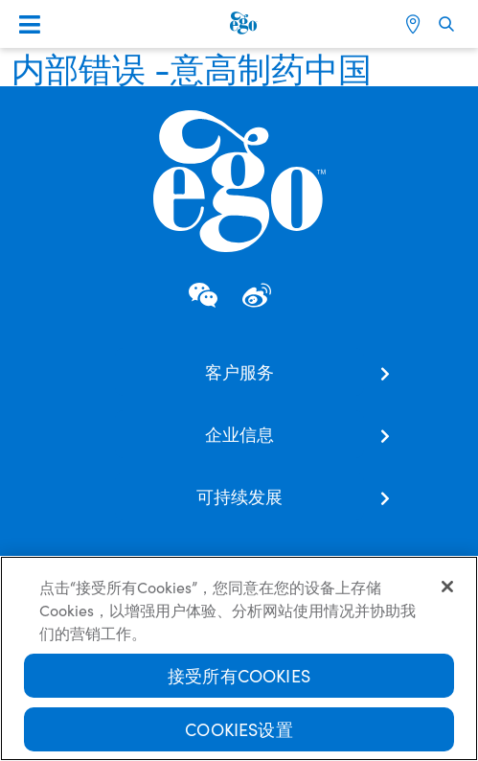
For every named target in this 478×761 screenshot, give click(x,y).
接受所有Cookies (239, 677)
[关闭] (447, 588)
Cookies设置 (239, 731)
